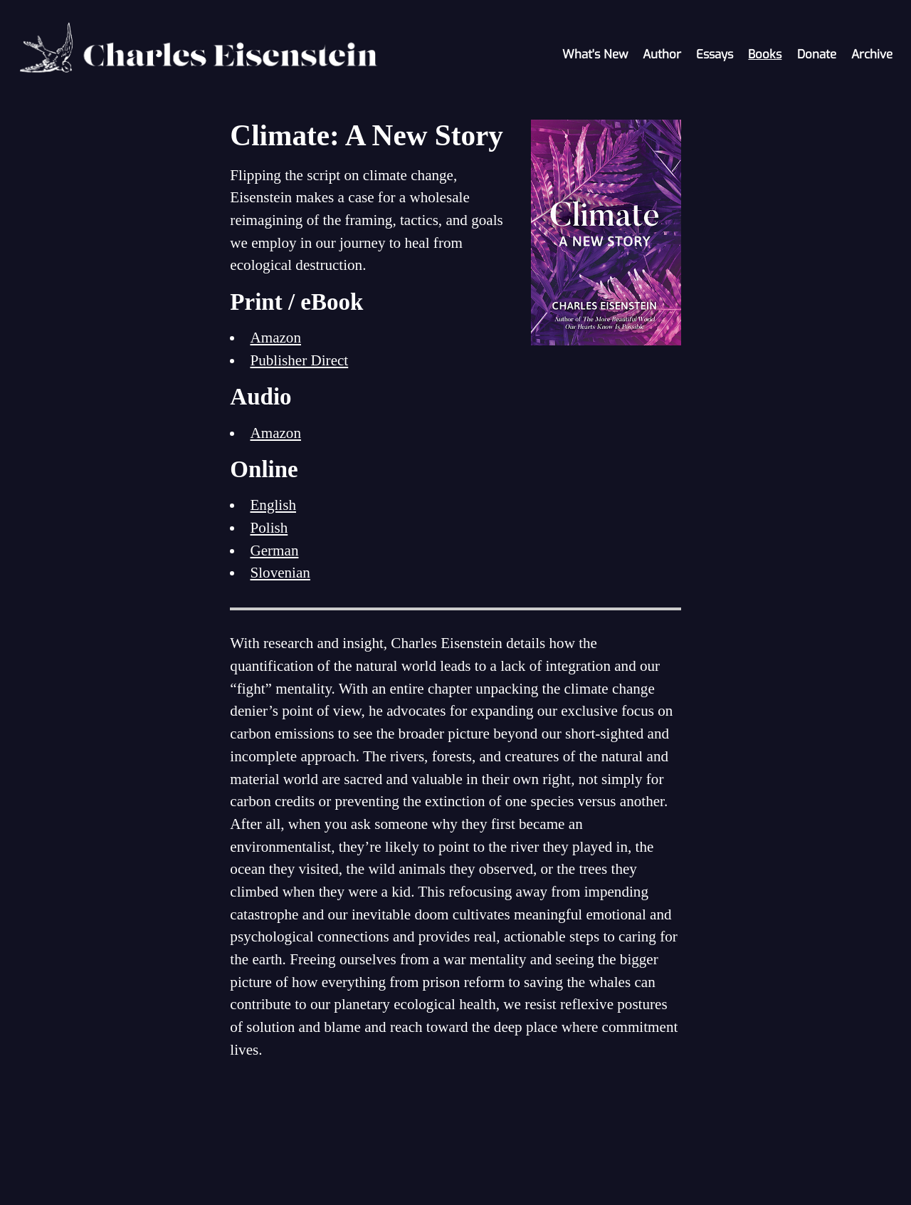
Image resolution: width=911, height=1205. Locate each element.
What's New (595, 54)
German (274, 550)
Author (662, 54)
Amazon (275, 337)
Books (764, 54)
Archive (871, 54)
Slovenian (280, 572)
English (273, 504)
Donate (816, 54)
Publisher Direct (299, 360)
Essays (714, 54)
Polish (269, 527)
